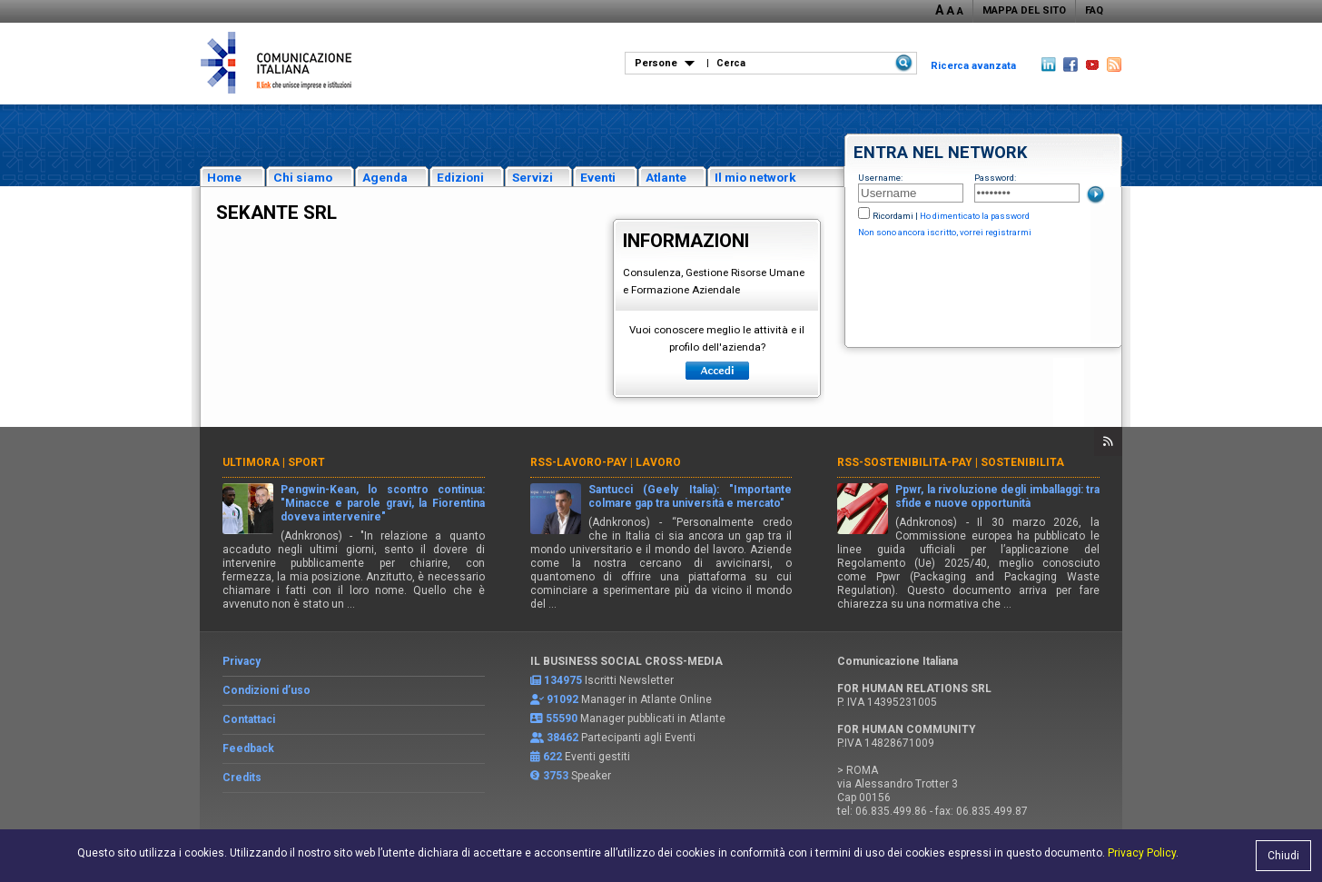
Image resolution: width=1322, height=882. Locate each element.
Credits (241, 777)
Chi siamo (302, 177)
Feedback (248, 748)
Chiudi (1283, 855)
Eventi (598, 177)
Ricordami (893, 216)
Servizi (532, 177)
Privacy (241, 661)
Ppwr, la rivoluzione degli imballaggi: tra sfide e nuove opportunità (997, 496)
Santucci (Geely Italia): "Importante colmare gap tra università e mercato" (690, 496)
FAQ (1094, 10)
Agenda (385, 177)
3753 (555, 775)
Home (224, 177)
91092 (562, 699)
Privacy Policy (1142, 853)
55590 (561, 718)
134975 (563, 680)
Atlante (666, 177)
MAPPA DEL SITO (1024, 10)
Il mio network (755, 177)
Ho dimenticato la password (975, 216)
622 (552, 756)
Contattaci (248, 719)
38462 (562, 737)
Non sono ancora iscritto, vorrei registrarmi (944, 232)
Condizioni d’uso (266, 690)
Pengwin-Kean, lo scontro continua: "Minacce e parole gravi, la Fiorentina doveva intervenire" (383, 503)
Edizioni (460, 177)
